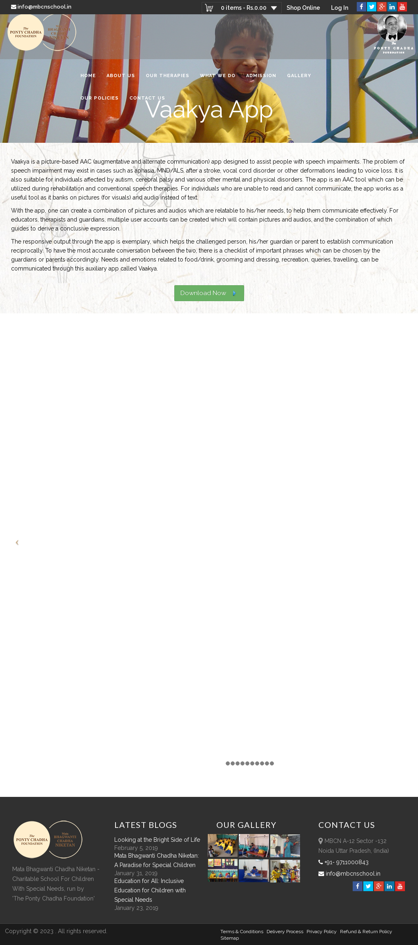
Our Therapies (167, 79)
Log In (339, 7)
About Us (121, 79)
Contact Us (147, 101)
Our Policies (99, 101)
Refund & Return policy (366, 931)
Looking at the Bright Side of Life (157, 839)
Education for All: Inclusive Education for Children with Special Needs (150, 890)
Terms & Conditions (241, 931)
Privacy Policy (322, 931)
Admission (261, 79)
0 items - (243, 7)
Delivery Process (285, 931)
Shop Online (303, 7)
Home (88, 79)
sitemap (229, 938)
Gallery (299, 79)
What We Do (218, 79)
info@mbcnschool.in (42, 7)
